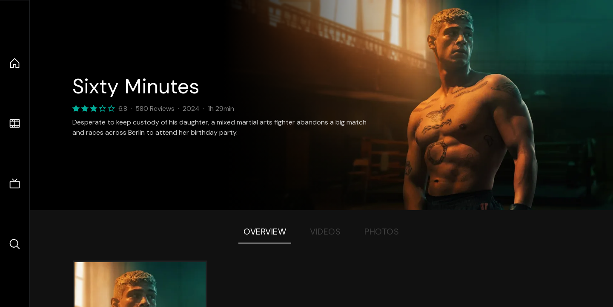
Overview (264, 231)
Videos (325, 231)
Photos (381, 231)
